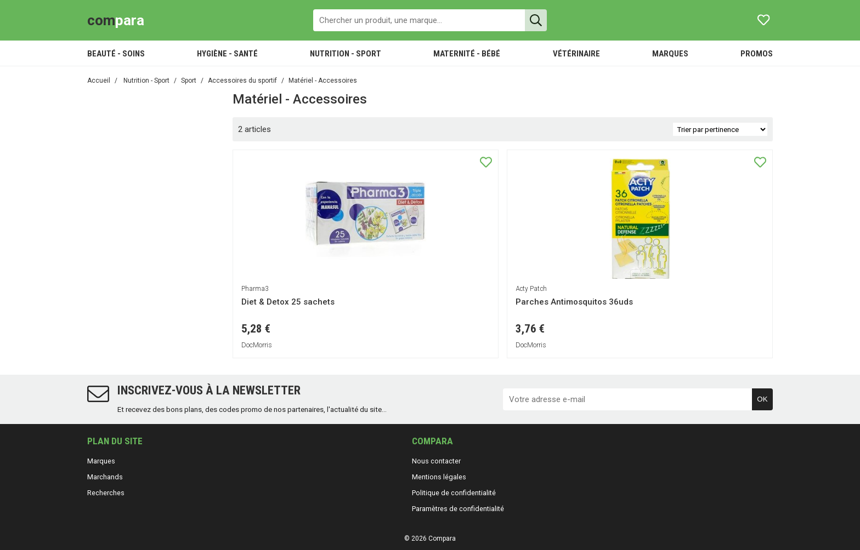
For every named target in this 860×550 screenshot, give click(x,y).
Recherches (106, 493)
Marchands (105, 477)
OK (762, 399)
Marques (101, 461)
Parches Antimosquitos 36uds (574, 302)
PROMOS (756, 54)
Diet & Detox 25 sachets (288, 302)
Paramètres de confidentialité (458, 509)
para (115, 20)
